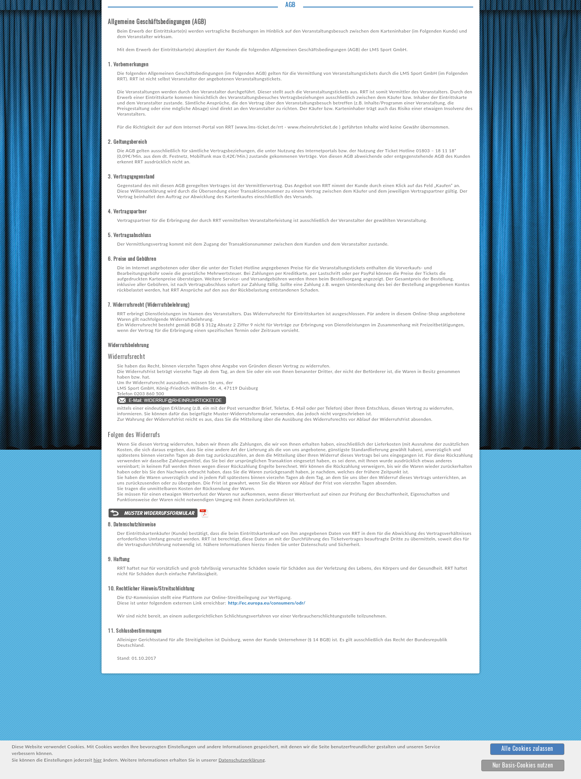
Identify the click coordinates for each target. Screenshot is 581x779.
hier (97, 760)
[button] (527, 749)
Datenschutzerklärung (242, 760)
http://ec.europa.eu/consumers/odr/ (267, 603)
